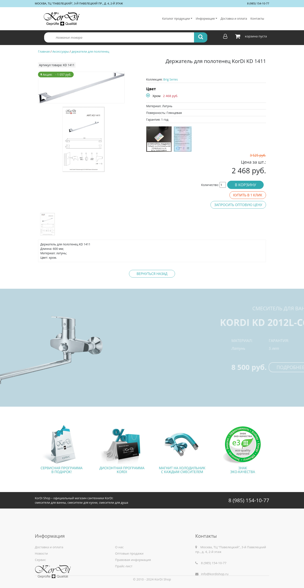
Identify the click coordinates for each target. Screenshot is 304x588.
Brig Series (170, 79)
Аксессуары (60, 51)
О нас (119, 577)
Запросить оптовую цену (238, 204)
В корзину (245, 184)
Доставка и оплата (234, 18)
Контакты (257, 18)
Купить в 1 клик (247, 195)
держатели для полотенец (90, 51)
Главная (44, 51)
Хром (157, 96)
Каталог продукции (176, 18)
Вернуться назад (152, 273)
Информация (205, 18)
